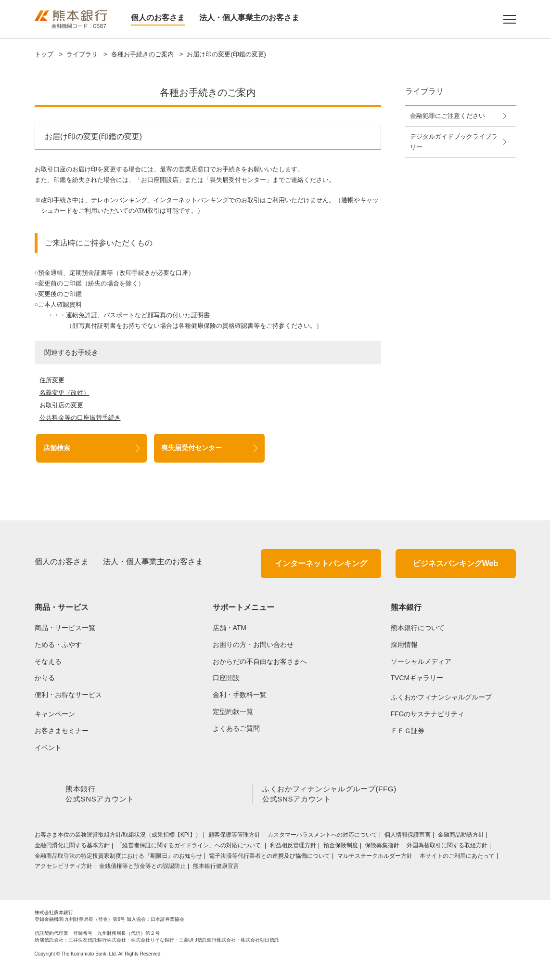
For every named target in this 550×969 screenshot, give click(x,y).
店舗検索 (56, 448)
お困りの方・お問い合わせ (253, 644)
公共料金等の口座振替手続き (80, 417)
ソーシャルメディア (421, 661)
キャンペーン (55, 714)
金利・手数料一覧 (240, 694)
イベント (48, 747)
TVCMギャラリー (417, 678)
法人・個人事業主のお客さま (249, 17)
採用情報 (404, 644)
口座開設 (226, 678)
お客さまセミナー (62, 731)
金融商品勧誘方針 (461, 836)
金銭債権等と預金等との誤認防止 (142, 868)
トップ (44, 54)
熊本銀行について (418, 628)
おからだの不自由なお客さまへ (260, 661)
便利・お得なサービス (68, 694)
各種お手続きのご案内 (142, 54)
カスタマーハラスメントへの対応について (322, 836)
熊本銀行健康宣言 (216, 868)
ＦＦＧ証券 (407, 731)
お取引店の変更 (61, 405)
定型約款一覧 (233, 711)
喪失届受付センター (191, 448)
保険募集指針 (382, 847)
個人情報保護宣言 (407, 836)
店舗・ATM (230, 628)
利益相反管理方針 (293, 847)
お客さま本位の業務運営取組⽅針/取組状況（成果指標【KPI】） (118, 836)
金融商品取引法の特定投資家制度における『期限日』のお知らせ (118, 857)
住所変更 (51, 380)
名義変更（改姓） (64, 392)
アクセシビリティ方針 (63, 868)
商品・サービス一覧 (65, 628)
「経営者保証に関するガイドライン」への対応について (189, 847)
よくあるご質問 (236, 728)
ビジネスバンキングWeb (455, 563)
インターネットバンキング (321, 563)
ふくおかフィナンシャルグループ (441, 697)
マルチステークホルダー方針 (374, 857)
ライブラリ (82, 54)
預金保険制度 (340, 847)
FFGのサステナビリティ (428, 714)
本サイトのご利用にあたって (457, 857)
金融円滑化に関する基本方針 (72, 847)
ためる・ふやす (58, 644)
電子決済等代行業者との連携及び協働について (269, 857)
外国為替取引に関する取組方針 (447, 847)
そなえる (48, 661)
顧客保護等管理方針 (234, 836)
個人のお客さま (158, 17)
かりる (45, 678)
